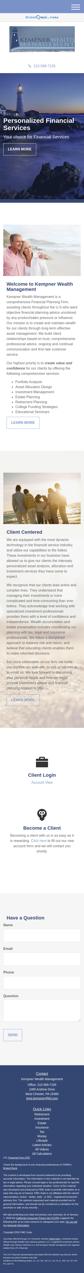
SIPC (57, 1239)
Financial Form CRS (19, 1157)
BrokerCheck (10, 1168)
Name (8, 925)
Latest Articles (42, 1145)
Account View (42, 782)
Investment (41, 1118)
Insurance (42, 1127)
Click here (38, 841)
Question (10, 996)
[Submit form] (12, 1035)
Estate (42, 1123)
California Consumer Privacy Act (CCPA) (37, 1218)
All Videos (42, 1149)
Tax (42, 1132)
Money (41, 1136)
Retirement (41, 1114)
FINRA (52, 1239)
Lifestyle (42, 1140)
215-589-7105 (42, 66)
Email (8, 949)
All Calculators (42, 1153)
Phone (8, 972)
